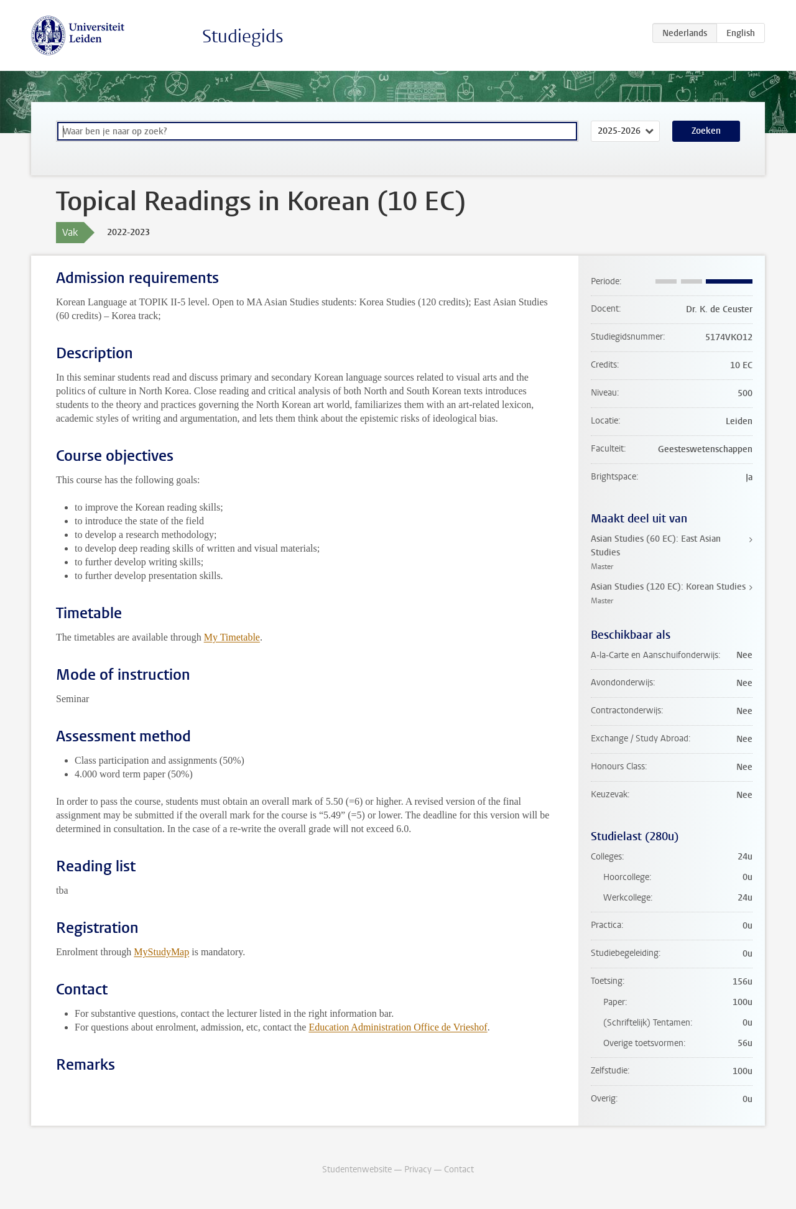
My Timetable (232, 637)
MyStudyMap (161, 952)
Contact (459, 1169)
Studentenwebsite (357, 1169)
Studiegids (243, 36)
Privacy (418, 1169)
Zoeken (706, 131)
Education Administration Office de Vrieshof (397, 1027)
